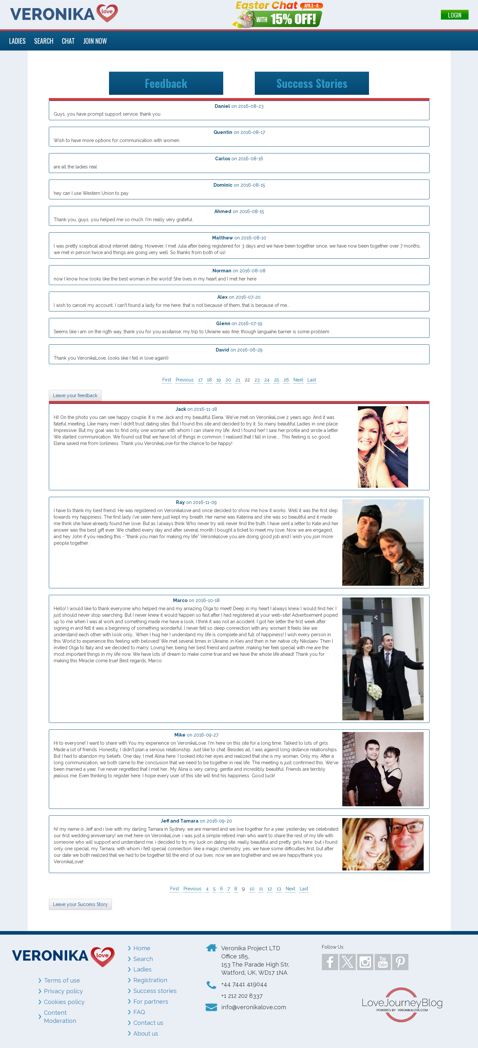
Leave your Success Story (80, 904)
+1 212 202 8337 (242, 995)
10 (252, 888)
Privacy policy (63, 991)
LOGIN (454, 15)
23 (257, 379)
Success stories (155, 990)
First (166, 379)
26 (286, 379)
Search (143, 958)
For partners (150, 1001)
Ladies (142, 969)
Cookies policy (64, 1001)
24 (266, 379)
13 (279, 888)
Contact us (148, 1022)
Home (141, 948)
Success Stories (312, 83)
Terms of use (62, 980)
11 (261, 888)
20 (228, 379)
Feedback (166, 83)
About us (145, 1033)
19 (218, 379)
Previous (185, 379)
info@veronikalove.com (253, 1007)
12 (269, 888)
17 (200, 379)
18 (209, 379)
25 (276, 379)
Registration (150, 980)
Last (311, 379)
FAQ (139, 1012)
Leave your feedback (75, 395)
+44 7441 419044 (244, 984)
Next (298, 379)
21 (238, 379)
